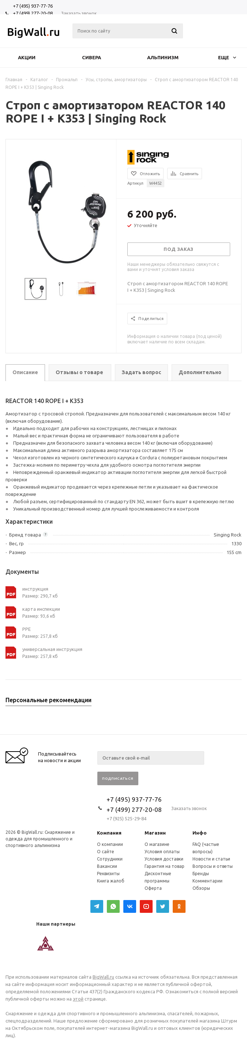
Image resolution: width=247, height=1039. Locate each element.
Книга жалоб (110, 880)
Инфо (199, 832)
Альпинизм (163, 57)
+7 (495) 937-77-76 (33, 5)
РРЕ (26, 629)
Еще (227, 57)
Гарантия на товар (164, 866)
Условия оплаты (162, 851)
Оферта (153, 888)
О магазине (157, 844)
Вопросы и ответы (212, 866)
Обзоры (201, 888)
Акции (26, 57)
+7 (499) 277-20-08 (33, 13)
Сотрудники (110, 859)
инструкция (35, 588)
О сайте (105, 851)
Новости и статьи (211, 859)
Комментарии (207, 880)
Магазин (155, 832)
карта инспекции (41, 608)
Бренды (200, 873)
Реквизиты (108, 873)
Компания (109, 832)
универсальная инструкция (52, 649)
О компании (110, 844)
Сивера (91, 57)
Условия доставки (164, 859)
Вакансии (107, 866)
